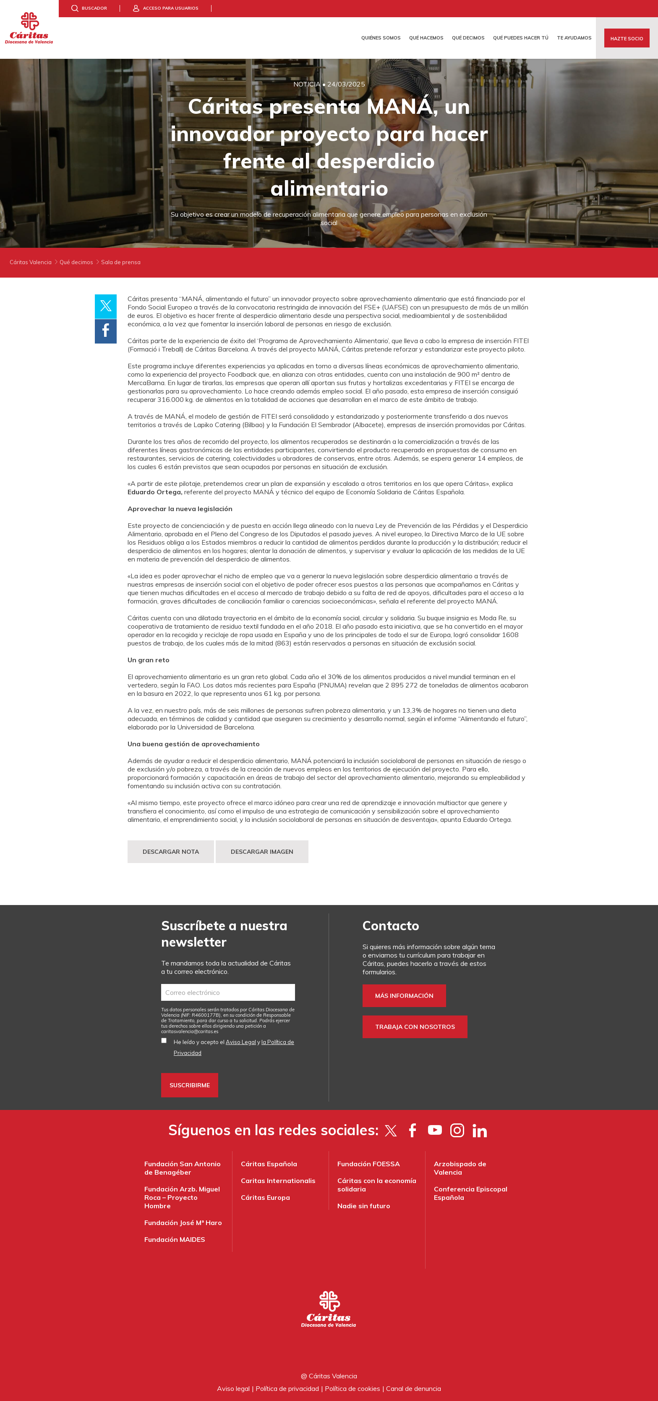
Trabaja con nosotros (415, 1027)
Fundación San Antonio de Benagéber (182, 1168)
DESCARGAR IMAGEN (262, 851)
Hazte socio (627, 39)
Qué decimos (468, 38)
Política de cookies (352, 1388)
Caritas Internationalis (278, 1180)
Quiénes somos (381, 38)
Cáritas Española (269, 1164)
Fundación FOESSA (368, 1164)
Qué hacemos (426, 38)
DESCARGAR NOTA (171, 851)
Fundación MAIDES (174, 1239)
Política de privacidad (287, 1388)
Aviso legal (233, 1388)
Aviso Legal (241, 1042)
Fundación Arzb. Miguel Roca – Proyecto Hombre (182, 1197)
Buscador (94, 8)
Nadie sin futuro (363, 1206)
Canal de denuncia (413, 1388)
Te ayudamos (574, 38)
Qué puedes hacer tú (520, 38)
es (190, 1031)
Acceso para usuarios (170, 8)
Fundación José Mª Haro (183, 1222)
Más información (404, 996)
